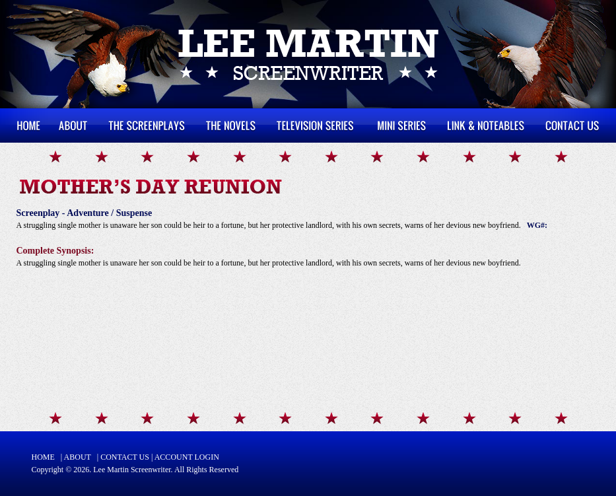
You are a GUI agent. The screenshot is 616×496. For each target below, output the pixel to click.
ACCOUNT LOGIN (186, 457)
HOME (43, 457)
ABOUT (77, 457)
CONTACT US (124, 457)
